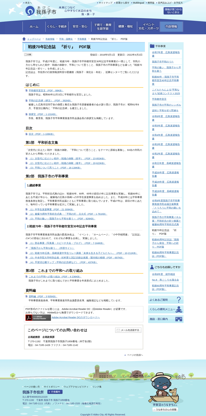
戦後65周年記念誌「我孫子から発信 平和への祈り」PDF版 (165, 243)
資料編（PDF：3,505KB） (43, 296)
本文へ (28, 3)
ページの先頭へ (135, 355)
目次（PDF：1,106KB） (42, 134)
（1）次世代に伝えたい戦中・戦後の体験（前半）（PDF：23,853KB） (67, 158)
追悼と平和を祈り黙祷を (165, 110)
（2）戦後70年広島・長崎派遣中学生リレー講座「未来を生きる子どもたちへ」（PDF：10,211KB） (83, 253)
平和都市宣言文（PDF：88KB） (46, 90)
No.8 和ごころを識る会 (165, 279)
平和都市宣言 (159, 99)
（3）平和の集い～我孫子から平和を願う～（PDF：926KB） (62, 218)
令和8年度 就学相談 (163, 274)
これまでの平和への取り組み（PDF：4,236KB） (55, 276)
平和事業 (81, 39)
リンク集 (97, 386)
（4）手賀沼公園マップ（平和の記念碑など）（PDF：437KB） (63, 262)
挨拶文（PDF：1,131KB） (43, 114)
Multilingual (138, 3)
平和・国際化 (66, 39)
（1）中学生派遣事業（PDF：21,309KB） (51, 209)
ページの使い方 (32, 386)
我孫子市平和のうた (163, 61)
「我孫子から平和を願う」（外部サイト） (52, 248)
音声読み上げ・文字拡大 (170, 3)
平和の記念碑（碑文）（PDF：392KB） (50, 100)
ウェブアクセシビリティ (76, 386)
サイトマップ (105, 3)
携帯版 (151, 3)
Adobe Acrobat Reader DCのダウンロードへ (62, 317)
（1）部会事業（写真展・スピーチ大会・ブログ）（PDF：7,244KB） (67, 243)
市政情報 (49, 39)
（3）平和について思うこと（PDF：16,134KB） (55, 167)
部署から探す (122, 3)
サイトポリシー (52, 386)
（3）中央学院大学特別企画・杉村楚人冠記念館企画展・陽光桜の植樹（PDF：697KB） (76, 257)
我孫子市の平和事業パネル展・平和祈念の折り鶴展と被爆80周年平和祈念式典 (166, 221)
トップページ (34, 39)
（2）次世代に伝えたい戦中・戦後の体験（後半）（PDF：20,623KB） (67, 163)
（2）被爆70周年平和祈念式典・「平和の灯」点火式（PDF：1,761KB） (68, 214)
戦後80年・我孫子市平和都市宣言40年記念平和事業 (165, 80)
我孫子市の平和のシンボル (166, 104)
